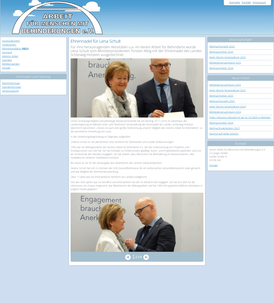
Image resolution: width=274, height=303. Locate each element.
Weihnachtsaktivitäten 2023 (224, 128)
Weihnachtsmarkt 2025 (222, 46)
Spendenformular (11, 87)
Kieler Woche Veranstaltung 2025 (227, 57)
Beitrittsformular (11, 83)
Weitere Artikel (10, 56)
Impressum (259, 2)
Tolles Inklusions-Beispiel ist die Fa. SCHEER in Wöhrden (240, 117)
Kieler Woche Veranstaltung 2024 (227, 106)
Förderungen (9, 44)
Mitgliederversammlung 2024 (225, 112)
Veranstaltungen (11, 40)
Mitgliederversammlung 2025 (225, 62)
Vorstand (7, 52)
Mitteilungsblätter (15, 48)
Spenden (7, 60)
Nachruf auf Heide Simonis (223, 133)
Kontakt (246, 2)
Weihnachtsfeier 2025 (221, 52)
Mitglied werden (11, 64)
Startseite (234, 2)
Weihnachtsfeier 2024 (221, 68)
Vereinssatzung (10, 90)
